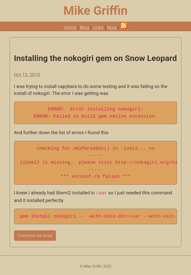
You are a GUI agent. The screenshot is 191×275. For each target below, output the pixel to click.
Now (111, 27)
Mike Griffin (95, 10)
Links (98, 27)
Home (70, 27)
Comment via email (35, 235)
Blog (84, 27)
